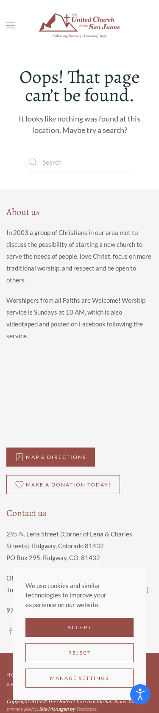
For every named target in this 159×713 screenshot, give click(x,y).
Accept (79, 627)
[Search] (80, 162)
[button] (10, 25)
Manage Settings (79, 678)
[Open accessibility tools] (140, 694)
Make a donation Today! (63, 485)
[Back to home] (79, 25)
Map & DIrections (50, 457)
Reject (79, 652)
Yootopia (86, 709)
